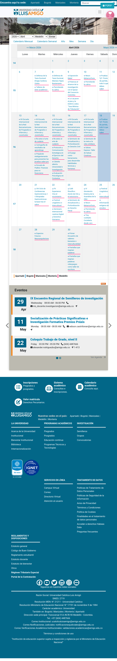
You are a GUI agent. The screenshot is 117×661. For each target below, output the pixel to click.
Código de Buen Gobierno (23, 550)
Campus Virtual (51, 488)
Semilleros (82, 431)
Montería (74, 2)
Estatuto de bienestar (21, 563)
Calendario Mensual (23, 41)
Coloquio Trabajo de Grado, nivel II (53, 339)
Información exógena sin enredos (104, 205)
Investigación (85, 423)
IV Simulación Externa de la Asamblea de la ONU (90, 194)
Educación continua (53, 440)
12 (113, 72)
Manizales (60, 2)
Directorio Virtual (52, 496)
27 (20, 229)
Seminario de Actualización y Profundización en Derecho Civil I (74, 144)
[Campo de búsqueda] (96, 3)
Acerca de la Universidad (23, 431)
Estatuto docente (19, 559)
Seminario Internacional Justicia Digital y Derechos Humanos (58, 214)
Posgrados (49, 435)
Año (63, 41)
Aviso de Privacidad (86, 503)
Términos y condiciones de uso (58, 633)
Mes (71, 41)
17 (85, 115)
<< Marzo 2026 (34, 47)
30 (69, 229)
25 (100, 185)
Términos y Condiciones (88, 507)
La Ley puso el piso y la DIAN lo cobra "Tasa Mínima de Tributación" (73, 103)
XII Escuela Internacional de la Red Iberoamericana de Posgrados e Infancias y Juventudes (25, 127)
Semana (82, 41)
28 (36, 229)
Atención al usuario (53, 501)
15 (14, 90)
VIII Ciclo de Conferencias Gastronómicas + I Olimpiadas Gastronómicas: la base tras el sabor (41, 196)
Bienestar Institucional (22, 440)
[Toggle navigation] (100, 12)
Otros (14, 568)
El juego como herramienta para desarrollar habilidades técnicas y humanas (74, 161)
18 (100, 115)
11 (100, 72)
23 (69, 185)
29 (53, 229)
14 (14, 63)
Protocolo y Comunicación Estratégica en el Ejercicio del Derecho (57, 152)
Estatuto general (19, 546)
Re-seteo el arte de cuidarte (57, 141)
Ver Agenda (98, 357)
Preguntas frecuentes (87, 531)
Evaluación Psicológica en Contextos (58, 175)
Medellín (42, 419)
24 (85, 185)
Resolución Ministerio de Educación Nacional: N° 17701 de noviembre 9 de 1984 (59, 605)
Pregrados (49, 431)
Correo (47, 492)
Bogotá (47, 2)
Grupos (80, 435)
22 (53, 185)
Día (91, 41)
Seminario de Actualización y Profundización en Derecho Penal (74, 205)
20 (20, 185)
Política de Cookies (86, 512)
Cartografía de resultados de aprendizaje (41, 147)
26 (113, 185)
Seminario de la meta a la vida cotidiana (90, 141)
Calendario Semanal (47, 41)
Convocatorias (84, 440)
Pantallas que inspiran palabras (74, 250)
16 (14, 147)
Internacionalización (21, 449)
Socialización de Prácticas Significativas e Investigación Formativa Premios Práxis (59, 320)
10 (85, 72)
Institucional (17, 435)
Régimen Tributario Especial (25, 572)
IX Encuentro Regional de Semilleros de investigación (66, 298)
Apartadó (35, 2)
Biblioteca (16, 444)
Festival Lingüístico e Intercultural (57, 202)
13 (20, 115)
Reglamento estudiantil (22, 555)
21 (36, 185)
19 (113, 115)
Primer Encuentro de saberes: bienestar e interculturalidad (74, 238)
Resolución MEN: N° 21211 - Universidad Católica (58, 601)
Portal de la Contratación (23, 577)
